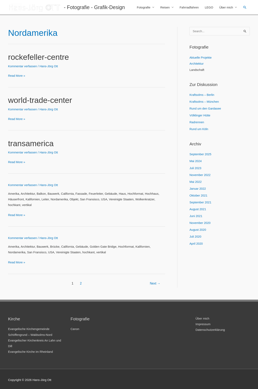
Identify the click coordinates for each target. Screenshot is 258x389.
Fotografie (144, 7)
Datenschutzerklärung (210, 328)
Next (155, 282)
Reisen (165, 7)
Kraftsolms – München (204, 101)
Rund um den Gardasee (205, 108)
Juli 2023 (195, 167)
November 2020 (200, 222)
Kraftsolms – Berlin (202, 95)
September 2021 (200, 201)
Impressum (203, 322)
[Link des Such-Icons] (245, 7)
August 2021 (197, 208)
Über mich (226, 7)
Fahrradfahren (189, 7)
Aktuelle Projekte (200, 58)
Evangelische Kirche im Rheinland (31, 350)
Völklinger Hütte (200, 115)
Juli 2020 (195, 235)
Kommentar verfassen (23, 66)
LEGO (209, 7)
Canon (75, 327)
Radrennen (196, 122)
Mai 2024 (195, 160)
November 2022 (200, 174)
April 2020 (196, 242)
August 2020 (197, 229)
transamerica (31, 142)
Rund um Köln (199, 129)
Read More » (17, 76)
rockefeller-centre (39, 57)
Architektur (196, 64)
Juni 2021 (196, 215)
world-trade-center (41, 99)
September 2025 (200, 154)
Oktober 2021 (198, 195)
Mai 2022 (195, 181)
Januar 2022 (197, 188)
